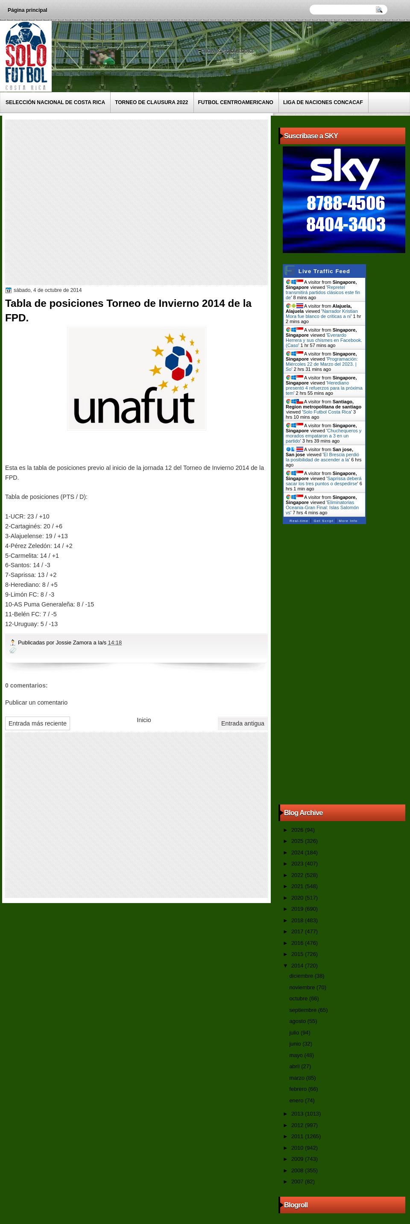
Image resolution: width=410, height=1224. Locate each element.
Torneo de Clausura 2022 (151, 102)
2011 (298, 1136)
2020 (298, 898)
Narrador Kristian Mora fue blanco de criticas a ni (322, 314)
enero (297, 1100)
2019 (298, 909)
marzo (297, 1078)
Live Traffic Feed (324, 271)
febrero (298, 1089)
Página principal (27, 10)
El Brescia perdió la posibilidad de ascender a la (322, 457)
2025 (298, 841)
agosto (298, 1021)
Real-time (299, 521)
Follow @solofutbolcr (226, 50)
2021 (298, 886)
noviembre (302, 987)
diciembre (301, 976)
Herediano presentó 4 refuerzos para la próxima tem (324, 388)
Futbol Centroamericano (235, 102)
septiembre (303, 1010)
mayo (296, 1055)
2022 (298, 875)
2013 (298, 1113)
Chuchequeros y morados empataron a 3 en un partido (323, 435)
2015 (298, 954)
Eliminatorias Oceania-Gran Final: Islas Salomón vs (322, 507)
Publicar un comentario (36, 702)
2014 (298, 965)
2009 (298, 1159)
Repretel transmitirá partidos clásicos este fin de (323, 292)
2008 (298, 1170)
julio (294, 1032)
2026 (298, 830)
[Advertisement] (80, 202)
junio (295, 1043)
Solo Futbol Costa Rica (327, 411)
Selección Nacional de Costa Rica (55, 102)
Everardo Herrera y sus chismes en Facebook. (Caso (324, 340)
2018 (298, 920)
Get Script (323, 521)
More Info (348, 521)
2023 (298, 863)
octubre (299, 998)
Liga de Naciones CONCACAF (323, 102)
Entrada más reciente (38, 723)
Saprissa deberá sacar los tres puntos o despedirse (323, 481)
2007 (298, 1181)
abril (295, 1066)
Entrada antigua (242, 723)
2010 (298, 1148)
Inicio (144, 720)
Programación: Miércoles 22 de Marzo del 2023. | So (322, 364)
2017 (298, 931)
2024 (298, 852)
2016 (298, 943)
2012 (298, 1125)
